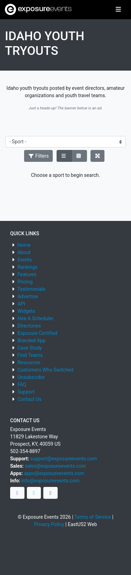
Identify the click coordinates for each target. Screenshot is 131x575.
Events (24, 260)
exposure (38, 9)
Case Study (29, 348)
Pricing (24, 282)
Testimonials (31, 289)
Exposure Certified (37, 333)
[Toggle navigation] (118, 10)
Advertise (27, 296)
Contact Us (29, 399)
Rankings (27, 267)
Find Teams (30, 355)
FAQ (21, 384)
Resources (29, 362)
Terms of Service (92, 517)
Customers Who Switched (45, 370)
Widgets (26, 311)
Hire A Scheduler (35, 318)
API (21, 304)
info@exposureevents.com (50, 480)
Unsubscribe (31, 377)
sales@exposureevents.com (55, 466)
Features (26, 274)
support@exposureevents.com (63, 458)
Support (26, 392)
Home (24, 245)
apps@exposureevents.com (54, 473)
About (23, 252)
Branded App (31, 340)
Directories (29, 326)
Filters (38, 156)
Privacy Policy (49, 524)
